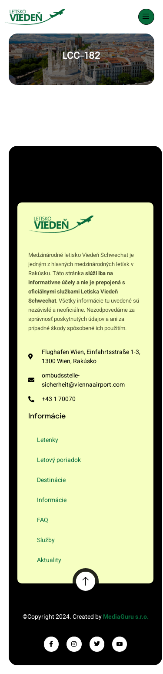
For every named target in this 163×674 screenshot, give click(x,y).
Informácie (52, 500)
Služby (46, 540)
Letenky (47, 440)
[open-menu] (146, 17)
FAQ (42, 520)
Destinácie (51, 480)
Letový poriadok (59, 460)
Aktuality (49, 560)
